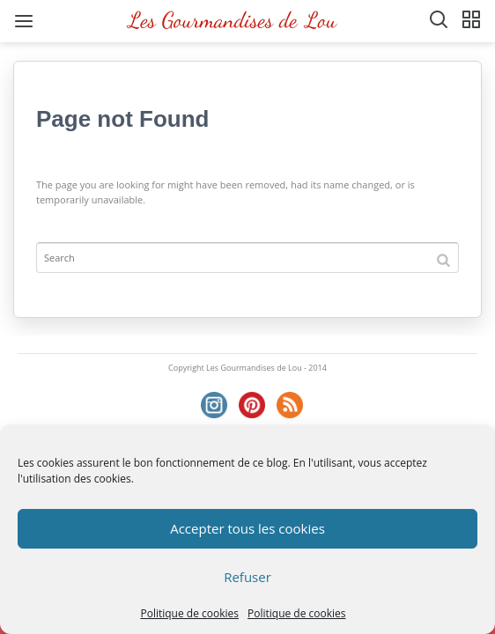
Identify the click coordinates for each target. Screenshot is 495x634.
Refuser (247, 577)
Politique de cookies (189, 613)
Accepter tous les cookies (247, 528)
